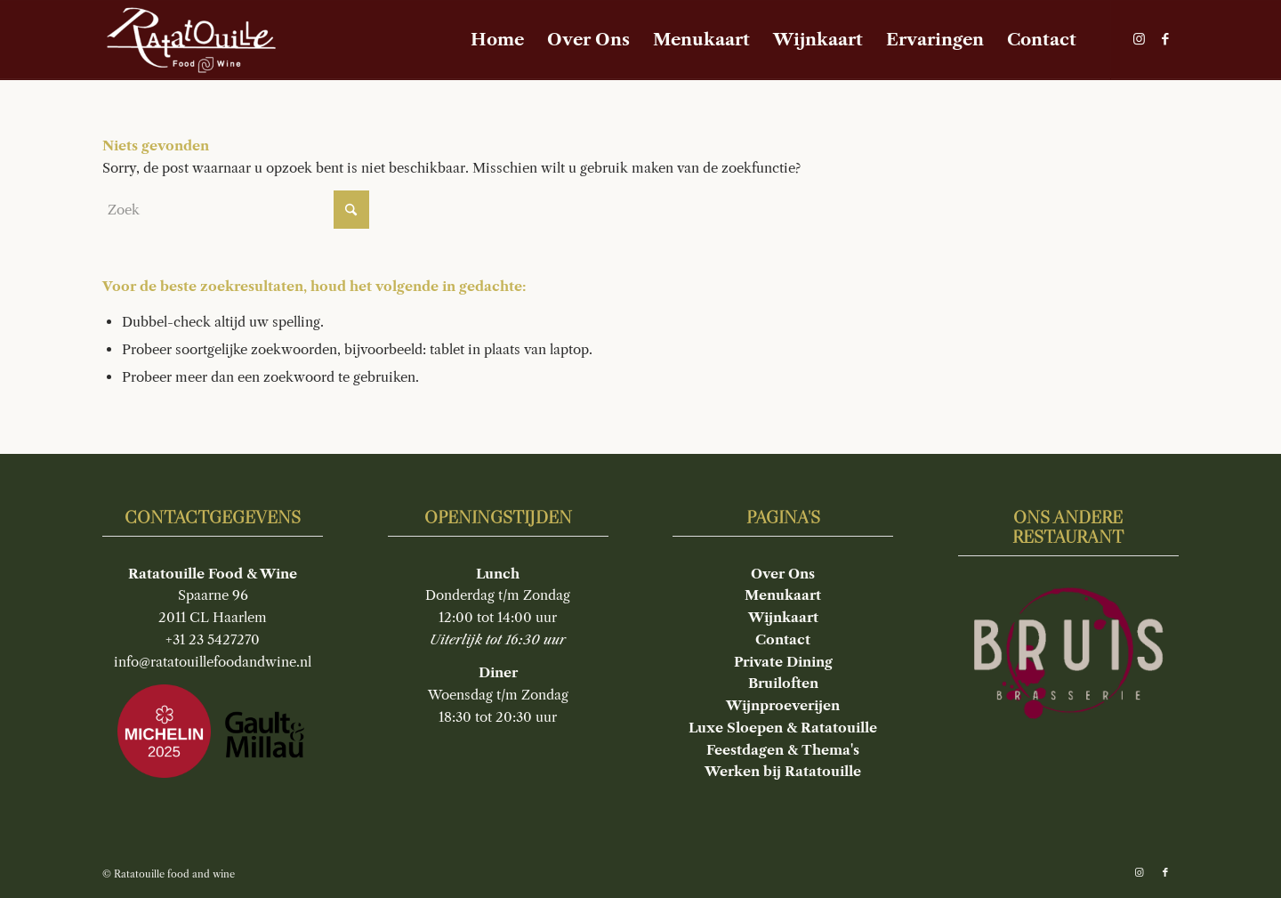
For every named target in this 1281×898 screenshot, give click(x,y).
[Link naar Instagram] (1138, 39)
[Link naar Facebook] (1165, 39)
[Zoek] (235, 209)
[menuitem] (497, 40)
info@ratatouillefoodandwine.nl (212, 661)
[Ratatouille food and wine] (191, 40)
